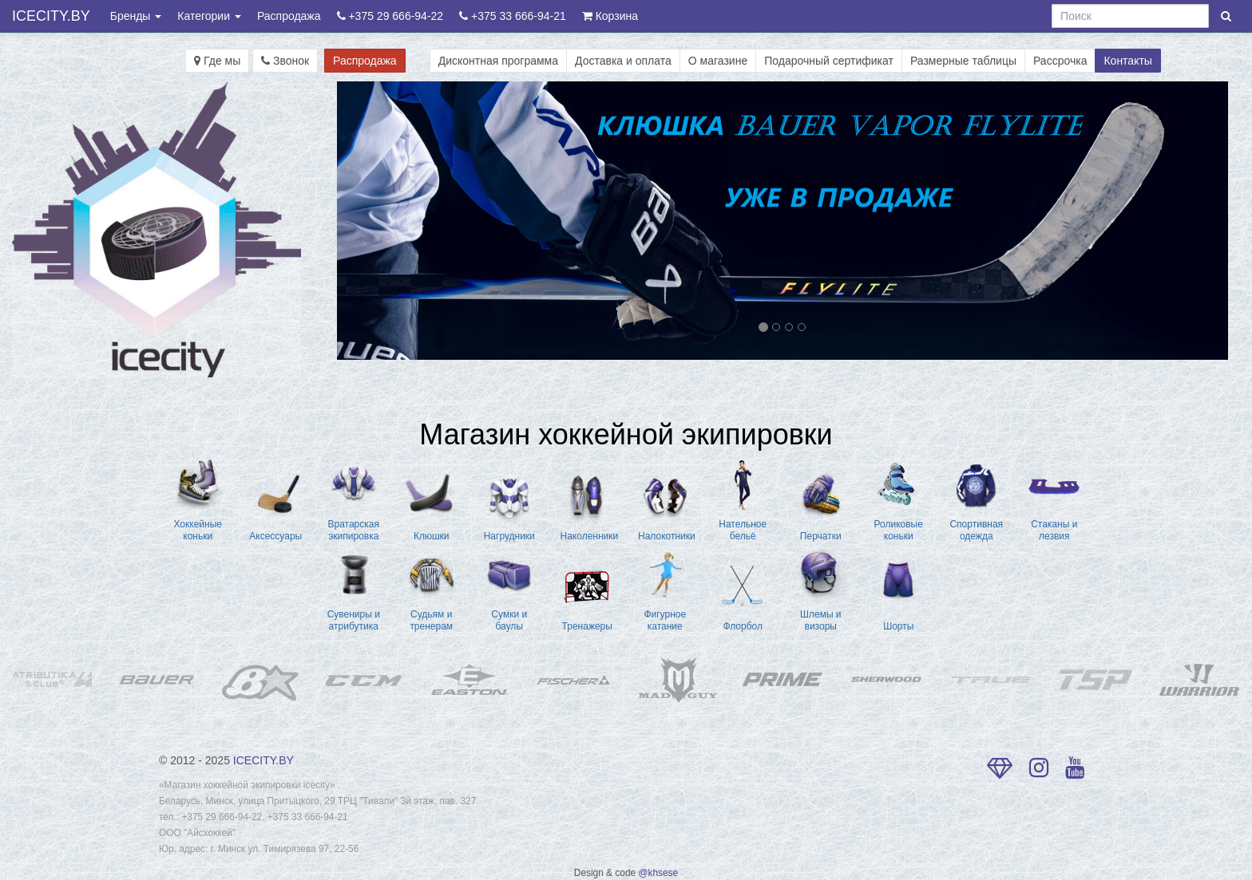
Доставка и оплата (623, 60)
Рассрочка (1060, 60)
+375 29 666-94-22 (390, 16)
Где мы (217, 60)
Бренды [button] (136, 16)
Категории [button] (209, 16)
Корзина (610, 16)
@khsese (658, 872)
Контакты (1127, 60)
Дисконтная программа (498, 60)
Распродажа (289, 16)
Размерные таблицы (963, 60)
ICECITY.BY (51, 16)
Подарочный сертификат (828, 60)
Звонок (285, 60)
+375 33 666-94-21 (512, 16)
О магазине (717, 60)
